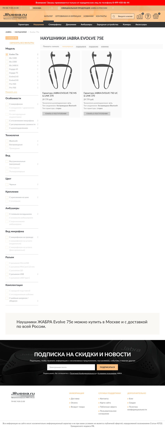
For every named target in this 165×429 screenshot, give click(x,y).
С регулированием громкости (22, 124)
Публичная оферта (108, 407)
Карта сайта (105, 403)
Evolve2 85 (13, 80)
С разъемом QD (16, 271)
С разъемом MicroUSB (19, 263)
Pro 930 (12, 88)
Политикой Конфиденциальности (83, 373)
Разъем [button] (9, 257)
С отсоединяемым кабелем (21, 294)
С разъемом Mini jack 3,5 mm (22, 267)
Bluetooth (13, 141)
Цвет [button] (8, 179)
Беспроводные (15, 145)
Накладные (14, 168)
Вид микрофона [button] (14, 231)
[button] (148, 16)
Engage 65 (13, 69)
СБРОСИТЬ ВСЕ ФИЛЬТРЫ (22, 43)
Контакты (101, 16)
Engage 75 (13, 73)
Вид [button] (7, 155)
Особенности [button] (13, 98)
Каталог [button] (48, 16)
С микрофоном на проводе (21, 237)
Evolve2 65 (13, 77)
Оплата (74, 403)
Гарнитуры (23, 25)
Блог (131, 399)
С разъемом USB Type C (19, 278)
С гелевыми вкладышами (20, 214)
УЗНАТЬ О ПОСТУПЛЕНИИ (55, 113)
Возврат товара (78, 407)
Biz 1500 (13, 58)
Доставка (75, 399)
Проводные (14, 148)
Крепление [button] (11, 192)
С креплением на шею (19, 197)
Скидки (132, 403)
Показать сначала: (51, 47)
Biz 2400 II (13, 66)
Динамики (71, 25)
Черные (12, 185)
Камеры (127, 25)
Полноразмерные (17, 172)
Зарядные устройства (107, 25)
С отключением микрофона (21, 121)
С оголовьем (14, 201)
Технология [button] (12, 135)
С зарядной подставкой (19, 291)
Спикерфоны (55, 25)
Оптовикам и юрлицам (68, 16)
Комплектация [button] (14, 285)
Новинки (89, 16)
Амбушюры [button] (12, 208)
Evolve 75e (13, 54)
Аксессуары (141, 25)
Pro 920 (12, 84)
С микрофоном (16, 104)
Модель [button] (10, 49)
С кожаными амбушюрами (21, 218)
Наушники (38, 25)
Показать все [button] (11, 92)
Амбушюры (86, 25)
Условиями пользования (107, 373)
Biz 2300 (13, 62)
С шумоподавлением (18, 128)
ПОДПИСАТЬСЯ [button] (107, 367)
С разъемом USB (16, 274)
